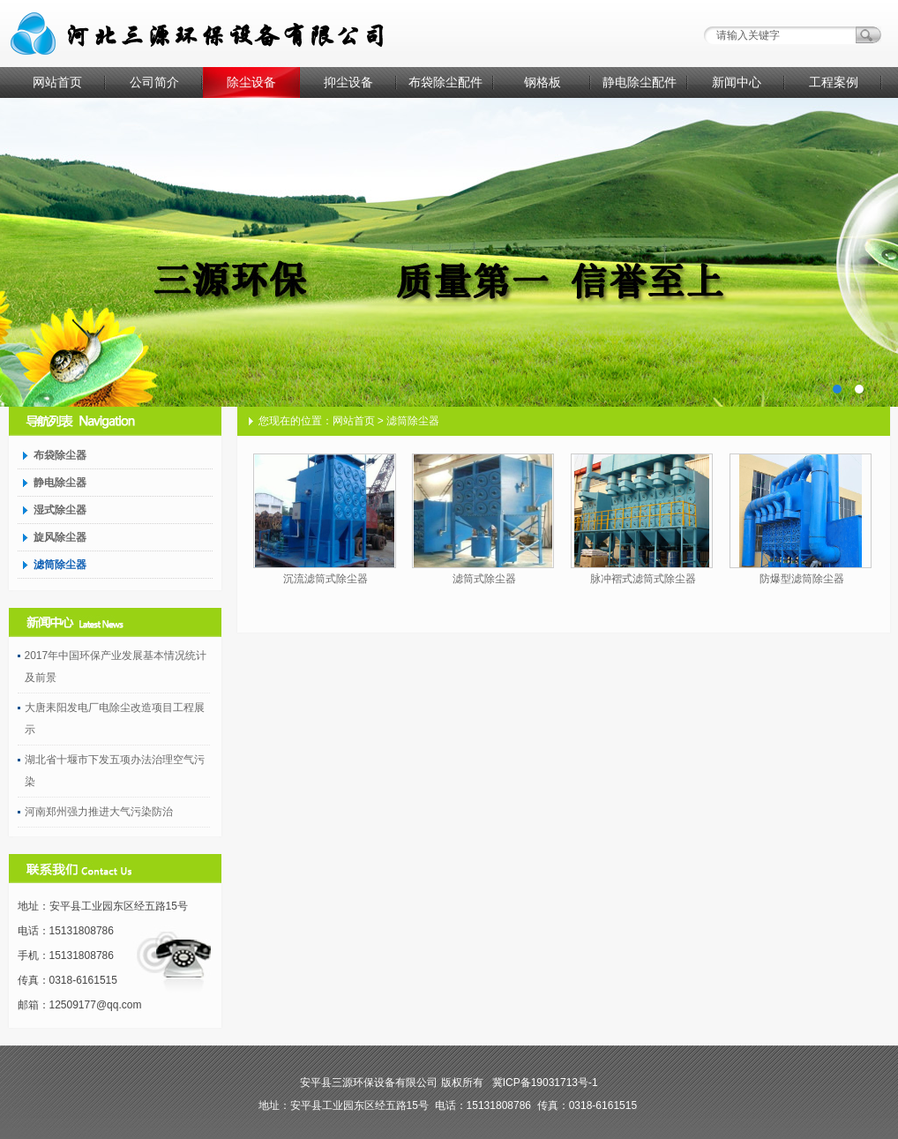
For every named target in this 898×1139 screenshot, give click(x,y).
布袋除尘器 (60, 455)
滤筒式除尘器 (484, 579)
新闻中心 (736, 82)
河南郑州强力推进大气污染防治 (99, 812)
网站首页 (57, 82)
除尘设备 (251, 82)
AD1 (449, 252)
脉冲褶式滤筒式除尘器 (643, 579)
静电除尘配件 (639, 82)
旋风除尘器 (60, 537)
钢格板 (542, 82)
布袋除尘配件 (445, 82)
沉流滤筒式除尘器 (325, 579)
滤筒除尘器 (60, 564)
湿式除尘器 (60, 510)
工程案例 (833, 82)
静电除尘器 (60, 482)
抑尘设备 (348, 82)
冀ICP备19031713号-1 (545, 1082)
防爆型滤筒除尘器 (802, 579)
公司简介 (154, 82)
